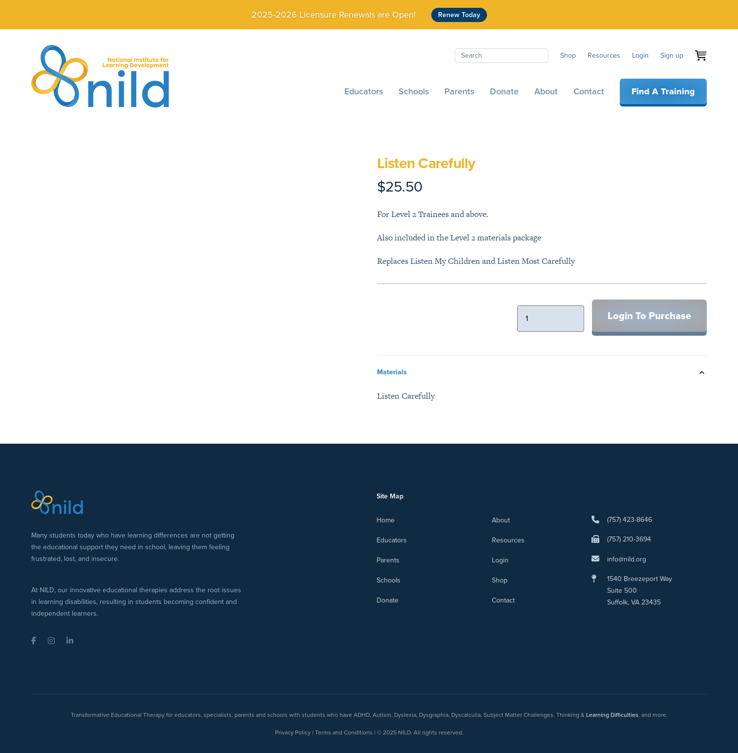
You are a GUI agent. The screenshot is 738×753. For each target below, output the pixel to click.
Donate (504, 91)
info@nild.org (626, 559)
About (546, 91)
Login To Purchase (649, 315)
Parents (459, 91)
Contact (588, 91)
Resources (604, 55)
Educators (363, 91)
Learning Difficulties (612, 714)
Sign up (671, 55)
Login (640, 55)
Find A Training (663, 91)
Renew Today (459, 15)
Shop (568, 55)
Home (386, 520)
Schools (414, 91)
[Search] (501, 55)
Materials (392, 372)
